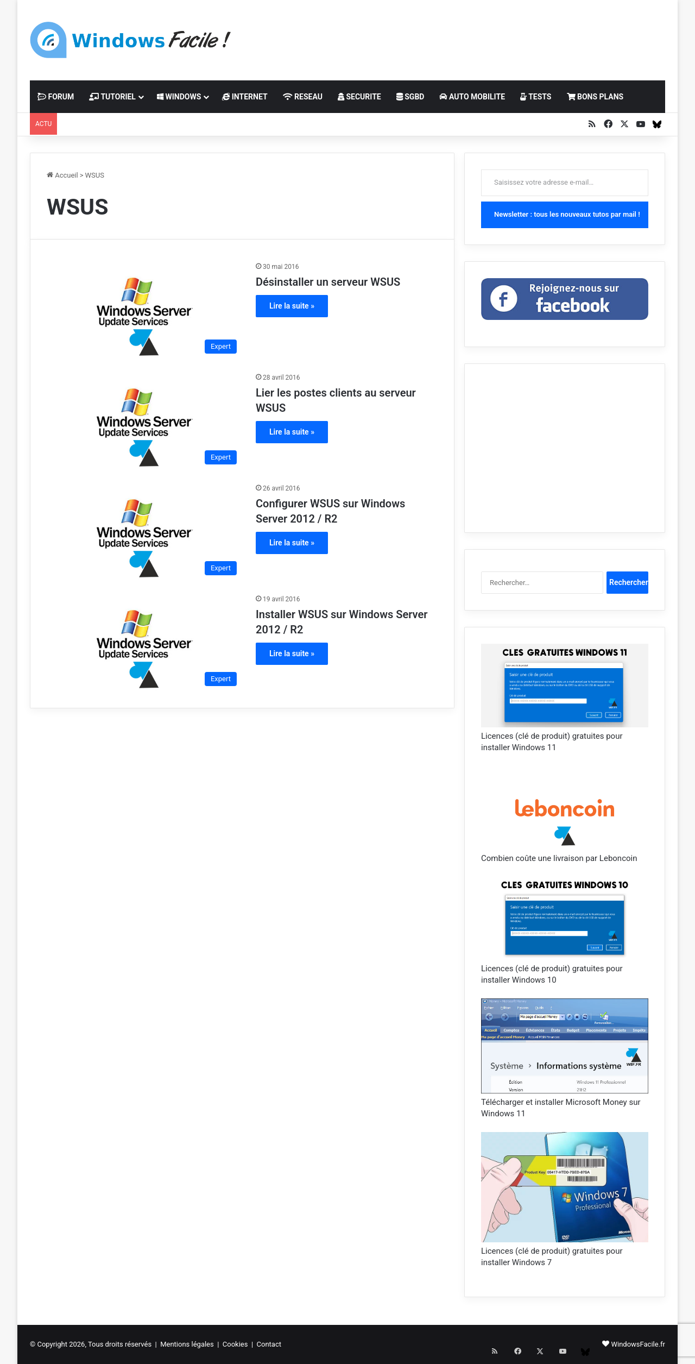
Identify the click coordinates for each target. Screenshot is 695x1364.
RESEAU (303, 96)
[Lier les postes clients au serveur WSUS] (144, 421)
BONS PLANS (595, 96)
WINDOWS (179, 96)
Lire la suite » (291, 305)
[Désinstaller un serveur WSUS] (144, 310)
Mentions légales (187, 1344)
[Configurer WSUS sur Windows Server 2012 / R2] (144, 532)
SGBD (410, 96)
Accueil (62, 175)
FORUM (55, 96)
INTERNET (244, 96)
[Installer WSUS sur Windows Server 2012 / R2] (144, 643)
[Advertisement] (456, 35)
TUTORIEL (112, 96)
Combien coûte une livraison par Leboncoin (559, 858)
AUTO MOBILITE (472, 96)
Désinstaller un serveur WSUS (328, 281)
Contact (269, 1344)
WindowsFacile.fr (638, 1344)
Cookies (235, 1344)
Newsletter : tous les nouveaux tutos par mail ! (567, 214)
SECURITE (359, 96)
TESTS (535, 96)
